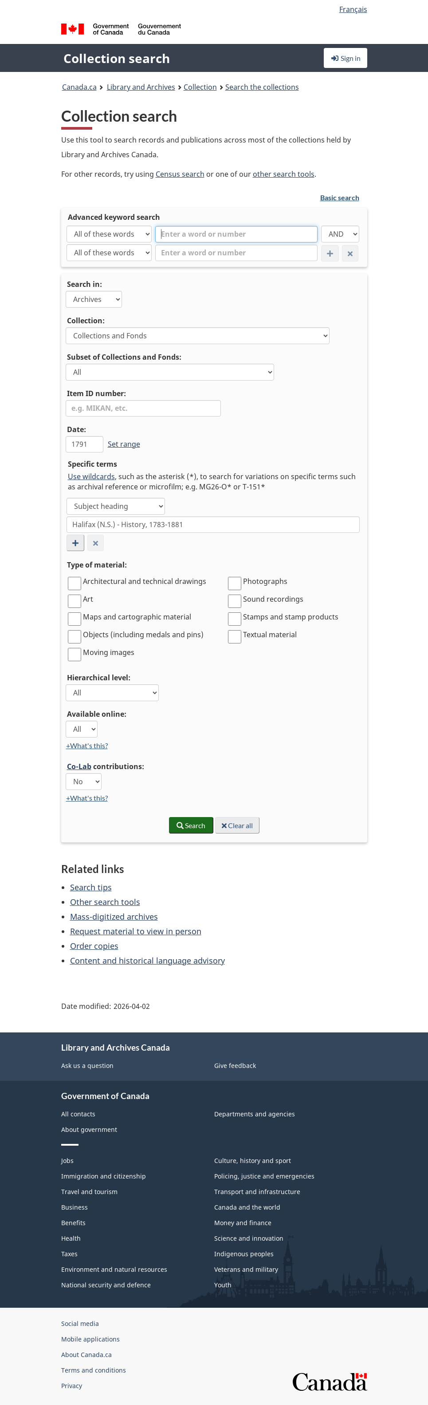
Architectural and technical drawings (144, 581)
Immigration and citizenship (103, 1176)
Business (74, 1207)
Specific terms (92, 464)
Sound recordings (273, 599)
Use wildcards (91, 476)
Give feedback (235, 1065)
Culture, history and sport (252, 1160)
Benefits (73, 1222)
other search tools (283, 174)
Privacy (71, 1385)
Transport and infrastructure (257, 1191)
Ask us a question (87, 1065)
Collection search (116, 58)
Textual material (270, 634)
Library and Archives (141, 87)
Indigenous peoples (244, 1254)
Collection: (86, 320)
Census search (180, 174)
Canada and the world (247, 1207)
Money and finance (242, 1222)
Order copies (94, 946)
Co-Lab (79, 766)
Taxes (69, 1254)
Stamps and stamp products (290, 617)
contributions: (105, 766)
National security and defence (106, 1285)
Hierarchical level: (98, 678)
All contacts (78, 1114)
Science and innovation (248, 1238)
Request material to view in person (135, 931)
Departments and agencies (254, 1114)
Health (71, 1238)
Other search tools (105, 902)
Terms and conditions (93, 1370)
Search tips (91, 887)
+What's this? (87, 745)
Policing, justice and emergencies (264, 1176)
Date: (76, 429)
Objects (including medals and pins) (143, 634)
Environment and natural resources (114, 1269)
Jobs (67, 1160)
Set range (124, 444)
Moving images (108, 652)
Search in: (84, 284)
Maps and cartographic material (137, 617)
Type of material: (97, 565)
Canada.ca (79, 87)
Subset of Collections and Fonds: (124, 357)
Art (88, 599)
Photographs (265, 581)
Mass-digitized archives (114, 916)
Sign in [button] (345, 58)
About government (89, 1129)
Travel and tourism (89, 1191)
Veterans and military (246, 1269)
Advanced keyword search (114, 217)
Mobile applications (90, 1339)
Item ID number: (96, 393)
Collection (200, 87)
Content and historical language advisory (147, 960)
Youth (223, 1285)
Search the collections (262, 87)
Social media (80, 1323)
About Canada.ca (86, 1354)
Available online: (96, 714)
